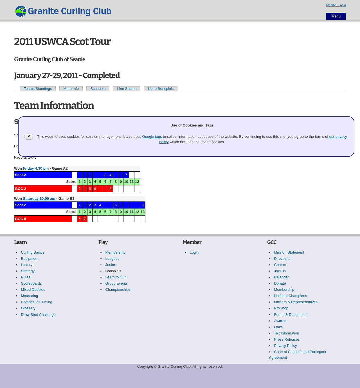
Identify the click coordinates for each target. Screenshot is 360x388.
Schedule (97, 89)
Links (278, 327)
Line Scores (126, 89)
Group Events (116, 283)
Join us (280, 271)
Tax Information (286, 333)
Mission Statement (289, 252)
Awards (280, 321)
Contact (280, 265)
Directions (282, 258)
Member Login (336, 5)
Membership (115, 252)
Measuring (29, 296)
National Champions (290, 296)
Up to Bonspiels (161, 89)
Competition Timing (36, 302)
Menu (336, 16)
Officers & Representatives (296, 302)
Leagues (112, 258)
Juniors (111, 265)
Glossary (28, 308)
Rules (25, 277)
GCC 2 (20, 189)
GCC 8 (20, 219)
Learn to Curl (116, 277)
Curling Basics (32, 252)
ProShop (281, 308)
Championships (118, 289)
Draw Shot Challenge (38, 314)
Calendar (281, 277)
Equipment (30, 258)
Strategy (28, 271)
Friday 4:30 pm (36, 168)
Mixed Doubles (33, 289)
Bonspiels (113, 271)
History (26, 265)
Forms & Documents (290, 314)
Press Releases (287, 339)
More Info (71, 89)
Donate (280, 283)
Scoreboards (31, 283)
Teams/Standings (38, 89)
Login (194, 252)
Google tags (152, 136)
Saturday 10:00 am (39, 198)
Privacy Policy (285, 345)
